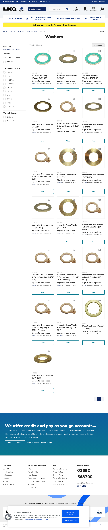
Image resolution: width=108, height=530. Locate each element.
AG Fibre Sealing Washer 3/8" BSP (39, 76)
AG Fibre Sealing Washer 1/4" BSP (90, 76)
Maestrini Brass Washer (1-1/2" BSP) (93, 125)
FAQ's (30, 469)
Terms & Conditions (60, 478)
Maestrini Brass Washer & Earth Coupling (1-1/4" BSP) (43, 277)
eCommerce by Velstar (98, 525)
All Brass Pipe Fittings (11, 50)
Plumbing (12, 31)
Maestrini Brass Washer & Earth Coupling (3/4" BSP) (42, 176)
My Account (76, 9)
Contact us (32, 487)
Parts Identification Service (70, 18)
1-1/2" (10, 80)
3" (9, 95)
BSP (10, 62)
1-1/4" (10, 84)
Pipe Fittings (20, 31)
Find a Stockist (8, 2)
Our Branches (21, 2)
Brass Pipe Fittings (31, 31)
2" (9, 103)
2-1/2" (10, 107)
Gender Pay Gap (58, 481)
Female (10, 121)
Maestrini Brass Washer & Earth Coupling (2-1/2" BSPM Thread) (68, 277)
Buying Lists (93, 9)
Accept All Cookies (70, 513)
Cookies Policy (58, 475)
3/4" (9, 99)
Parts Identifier (33, 472)
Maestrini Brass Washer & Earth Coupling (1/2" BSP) (93, 277)
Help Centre (32, 475)
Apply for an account (14, 442)
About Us (6, 469)
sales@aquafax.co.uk (85, 483)
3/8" (9, 72)
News (5, 481)
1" (9, 76)
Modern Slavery (58, 484)
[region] (48, 516)
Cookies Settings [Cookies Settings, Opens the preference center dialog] (70, 520)
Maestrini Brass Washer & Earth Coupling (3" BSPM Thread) (42, 327)
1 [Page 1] (98, 399)
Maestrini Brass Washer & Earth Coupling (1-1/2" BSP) (68, 126)
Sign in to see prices (41, 81)
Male (10, 117)
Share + (102, 31)
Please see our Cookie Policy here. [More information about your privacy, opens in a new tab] (36, 519)
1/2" (9, 88)
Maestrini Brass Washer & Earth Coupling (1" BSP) (93, 227)
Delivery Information (60, 469)
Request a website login (37, 481)
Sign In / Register (99, 2)
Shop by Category (37, 9)
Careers (6, 478)
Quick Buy (85, 9)
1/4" (9, 91)
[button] (8, 517)
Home (5, 31)
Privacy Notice (58, 472)
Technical (31, 484)
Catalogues (7, 475)
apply (34, 83)
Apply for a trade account (37, 478)
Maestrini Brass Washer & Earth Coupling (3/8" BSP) (67, 327)
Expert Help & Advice (95, 19)
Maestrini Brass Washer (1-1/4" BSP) (42, 226)
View (43, 91)
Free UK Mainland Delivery (41, 19)
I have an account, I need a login (39, 442)
